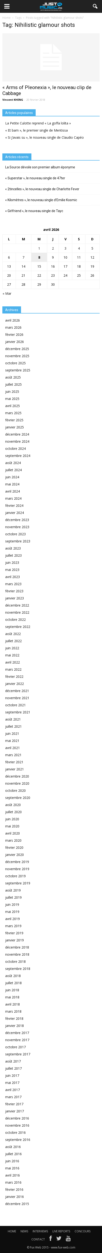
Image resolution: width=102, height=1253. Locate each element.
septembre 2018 (17, 968)
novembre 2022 (17, 612)
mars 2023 (13, 584)
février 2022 (14, 676)
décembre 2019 (17, 861)
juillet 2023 (13, 555)
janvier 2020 (14, 854)
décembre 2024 (17, 434)
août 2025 (13, 377)
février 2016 (14, 1189)
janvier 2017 (14, 1111)
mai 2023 (12, 569)
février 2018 (14, 1018)
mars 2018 (13, 1011)
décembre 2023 (17, 519)
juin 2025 (12, 391)
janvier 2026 (14, 341)
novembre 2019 (17, 869)
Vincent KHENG (12, 99)
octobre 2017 (15, 1047)
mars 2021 (13, 755)
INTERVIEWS (40, 1231)
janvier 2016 (14, 1196)
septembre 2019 (17, 883)
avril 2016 (12, 1175)
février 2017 (14, 1104)
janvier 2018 (14, 1025)
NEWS (24, 1231)
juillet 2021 (13, 726)
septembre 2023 (17, 541)
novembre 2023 (17, 527)
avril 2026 (12, 320)
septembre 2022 (17, 626)
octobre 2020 (15, 790)
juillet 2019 (13, 897)
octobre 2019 (15, 876)
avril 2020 (12, 833)
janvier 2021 (14, 769)
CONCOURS (82, 1231)
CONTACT (38, 1239)
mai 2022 (12, 655)
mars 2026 (13, 327)
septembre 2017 (17, 1054)
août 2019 (13, 890)
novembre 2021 (17, 698)
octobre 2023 (15, 534)
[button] (95, 6)
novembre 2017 (17, 1040)
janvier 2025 (14, 427)
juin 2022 (12, 648)
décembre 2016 (17, 1118)
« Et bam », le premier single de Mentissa (36, 130)
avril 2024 (12, 491)
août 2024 (13, 462)
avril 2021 (12, 747)
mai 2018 (12, 997)
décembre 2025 (17, 348)
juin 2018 (12, 990)
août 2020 (13, 804)
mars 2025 (13, 413)
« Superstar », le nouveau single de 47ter (35, 178)
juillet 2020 (13, 812)
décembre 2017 (17, 1032)
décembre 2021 (17, 690)
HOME (12, 1231)
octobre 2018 (15, 961)
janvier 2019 (14, 940)
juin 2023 (12, 562)
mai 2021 (12, 740)
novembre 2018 (17, 954)
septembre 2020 (17, 797)
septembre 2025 (17, 370)
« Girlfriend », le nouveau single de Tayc (34, 211)
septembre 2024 (17, 455)
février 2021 (14, 762)
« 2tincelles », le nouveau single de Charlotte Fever (42, 189)
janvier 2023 (14, 598)
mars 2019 (13, 926)
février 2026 (14, 334)
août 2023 (13, 548)
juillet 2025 (13, 384)
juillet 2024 (13, 470)
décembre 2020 (17, 776)
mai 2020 (12, 826)
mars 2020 (13, 840)
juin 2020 (12, 819)
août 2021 (13, 719)
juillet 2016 (13, 1154)
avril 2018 (12, 1004)
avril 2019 (12, 918)
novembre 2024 (17, 441)
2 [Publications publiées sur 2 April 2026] (53, 248)
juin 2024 (12, 477)
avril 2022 (12, 662)
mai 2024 (12, 484)
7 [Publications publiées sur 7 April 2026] (23, 257)
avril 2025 (12, 405)
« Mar (7, 293)
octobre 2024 (15, 448)
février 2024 (14, 505)
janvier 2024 (14, 512)
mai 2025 (12, 398)
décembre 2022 (17, 605)
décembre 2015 (17, 1203)
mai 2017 (12, 1082)
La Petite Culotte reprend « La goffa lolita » (38, 123)
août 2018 (13, 975)
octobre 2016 (15, 1132)
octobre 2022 (15, 619)
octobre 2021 (15, 705)
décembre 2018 (17, 947)
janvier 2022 (14, 683)
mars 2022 (13, 669)
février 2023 (14, 591)
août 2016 (13, 1146)
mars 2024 (13, 498)
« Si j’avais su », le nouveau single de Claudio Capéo (44, 137)
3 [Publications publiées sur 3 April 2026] (65, 248)
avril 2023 (12, 576)
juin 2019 (12, 904)
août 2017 (13, 1061)
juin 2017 (12, 1075)
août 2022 (13, 633)
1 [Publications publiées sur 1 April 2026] (39, 248)
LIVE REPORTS (61, 1231)
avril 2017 (12, 1089)
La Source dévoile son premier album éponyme (40, 167)
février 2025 (14, 420)
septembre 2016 (17, 1139)
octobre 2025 (15, 363)
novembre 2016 (17, 1125)
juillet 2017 (13, 1068)
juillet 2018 (13, 983)
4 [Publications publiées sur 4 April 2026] (79, 248)
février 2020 (14, 847)
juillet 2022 (13, 641)
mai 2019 (12, 911)
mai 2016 (12, 1168)
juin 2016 (12, 1161)
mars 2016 (13, 1182)
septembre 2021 (17, 712)
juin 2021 (12, 733)
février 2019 (14, 933)
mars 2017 (13, 1097)
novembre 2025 (17, 356)
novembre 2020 (17, 783)
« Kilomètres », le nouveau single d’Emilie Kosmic (41, 200)
